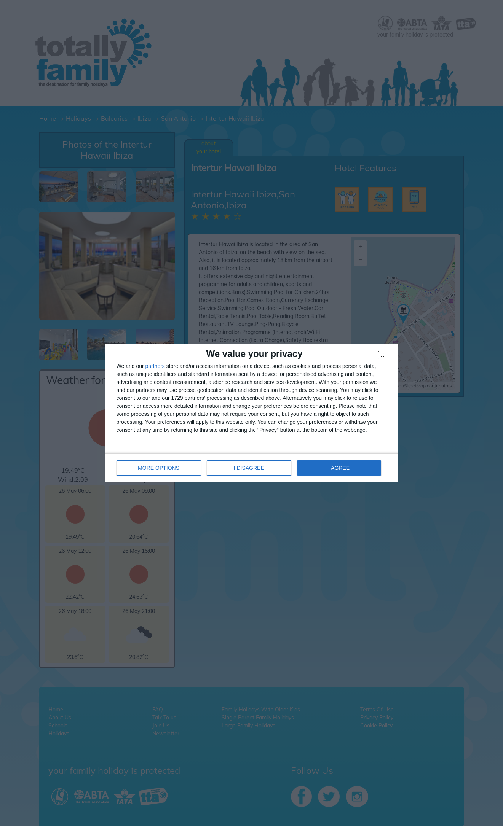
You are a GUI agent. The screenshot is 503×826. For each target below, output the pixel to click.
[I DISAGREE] (384, 357)
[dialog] (251, 413)
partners (155, 366)
